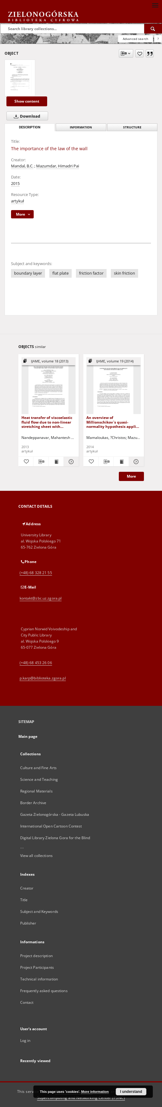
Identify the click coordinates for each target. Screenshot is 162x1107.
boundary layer (28, 273)
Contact (27, 1002)
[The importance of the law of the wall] (19, 78)
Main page (28, 736)
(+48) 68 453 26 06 (36, 662)
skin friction (124, 273)
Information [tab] (81, 127)
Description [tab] (29, 127)
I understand (131, 1091)
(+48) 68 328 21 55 (36, 572)
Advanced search (135, 39)
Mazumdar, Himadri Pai (57, 166)
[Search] (153, 28)
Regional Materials (36, 791)
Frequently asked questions (44, 990)
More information (95, 1091)
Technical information (39, 979)
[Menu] (154, 5)
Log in (25, 1040)
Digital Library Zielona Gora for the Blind (55, 837)
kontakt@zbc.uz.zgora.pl (41, 598)
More (131, 476)
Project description (36, 955)
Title (24, 899)
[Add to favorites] (139, 53)
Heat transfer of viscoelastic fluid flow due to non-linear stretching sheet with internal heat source (46, 422)
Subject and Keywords (39, 911)
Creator (27, 888)
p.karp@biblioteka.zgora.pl (43, 678)
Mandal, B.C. (22, 166)
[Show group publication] (49, 361)
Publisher (28, 923)
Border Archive (33, 802)
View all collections (36, 855)
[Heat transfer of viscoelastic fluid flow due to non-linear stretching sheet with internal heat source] (49, 386)
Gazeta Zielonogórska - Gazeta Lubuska (54, 814)
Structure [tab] (132, 127)
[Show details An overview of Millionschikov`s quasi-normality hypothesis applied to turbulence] (135, 462)
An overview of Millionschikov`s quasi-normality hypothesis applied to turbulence (113, 422)
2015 (15, 183)
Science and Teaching (39, 779)
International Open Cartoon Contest (51, 826)
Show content (26, 101)
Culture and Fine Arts (38, 767)
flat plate (60, 273)
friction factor (91, 273)
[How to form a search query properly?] (158, 38)
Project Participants (37, 967)
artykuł (17, 201)
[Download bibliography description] (40, 462)
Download (25, 116)
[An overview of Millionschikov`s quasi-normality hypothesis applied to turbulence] (114, 386)
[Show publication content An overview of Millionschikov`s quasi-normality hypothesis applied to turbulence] (121, 462)
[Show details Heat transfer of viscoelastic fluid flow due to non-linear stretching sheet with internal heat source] (70, 462)
